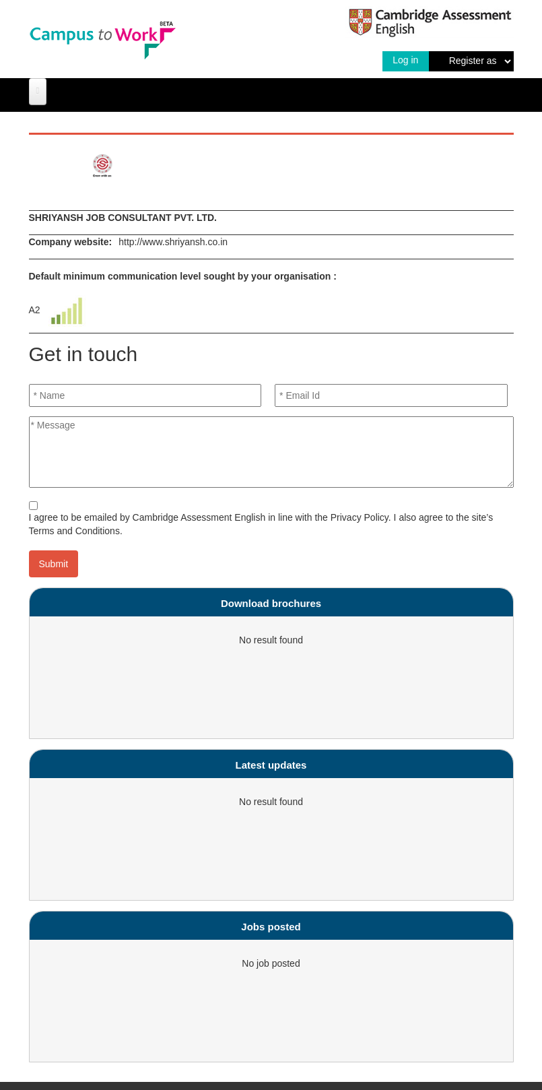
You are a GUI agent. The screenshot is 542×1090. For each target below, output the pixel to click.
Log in (405, 60)
